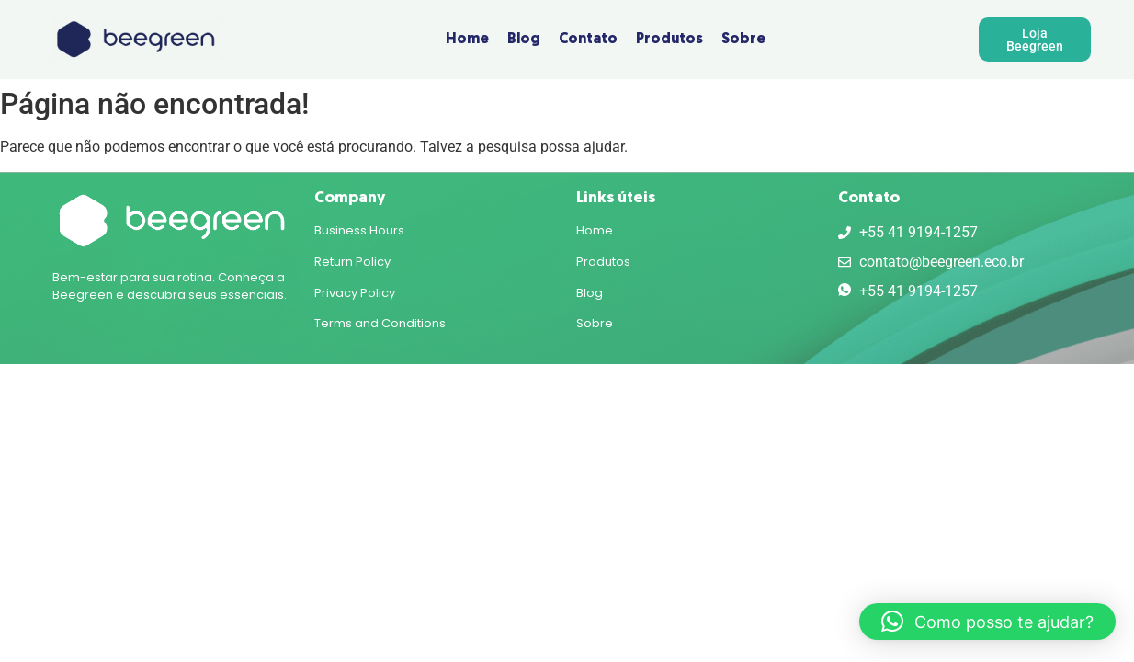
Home (594, 230)
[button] (987, 621)
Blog (589, 293)
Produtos (603, 261)
